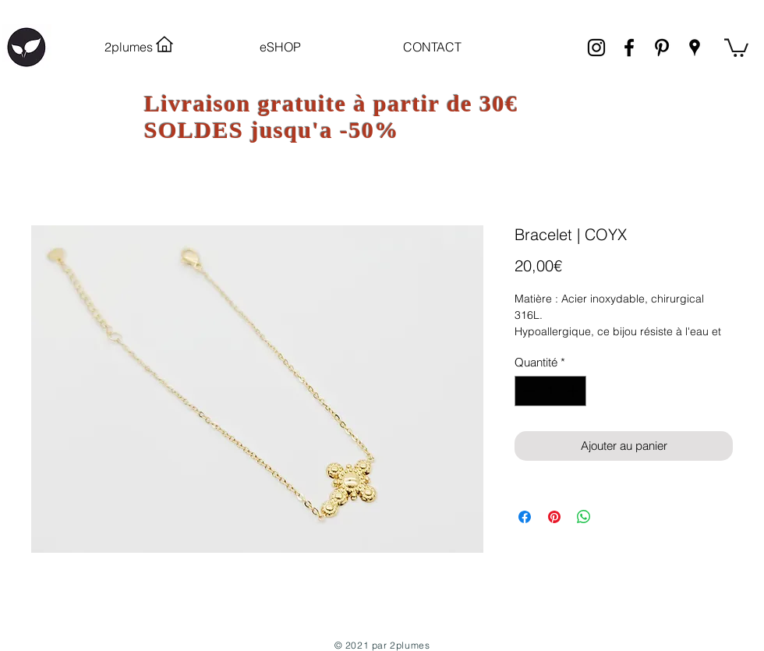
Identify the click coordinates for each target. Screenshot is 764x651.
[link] (736, 47)
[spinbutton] (551, 391)
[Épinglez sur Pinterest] (554, 517)
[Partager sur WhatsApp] (584, 517)
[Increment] (574, 391)
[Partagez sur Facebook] (524, 517)
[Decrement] (527, 391)
